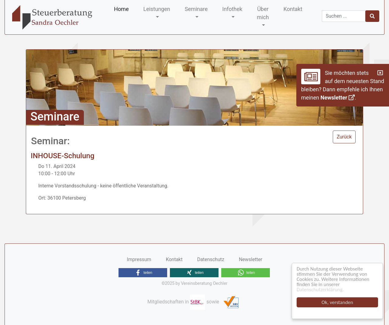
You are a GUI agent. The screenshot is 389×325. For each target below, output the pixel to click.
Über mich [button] (263, 13)
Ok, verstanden (337, 302)
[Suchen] (344, 16)
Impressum (139, 259)
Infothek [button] (232, 9)
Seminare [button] (196, 9)
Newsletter (338, 97)
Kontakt (293, 9)
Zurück (344, 137)
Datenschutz (210, 259)
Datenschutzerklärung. (320, 289)
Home (121, 9)
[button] (143, 272)
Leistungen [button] (156, 9)
